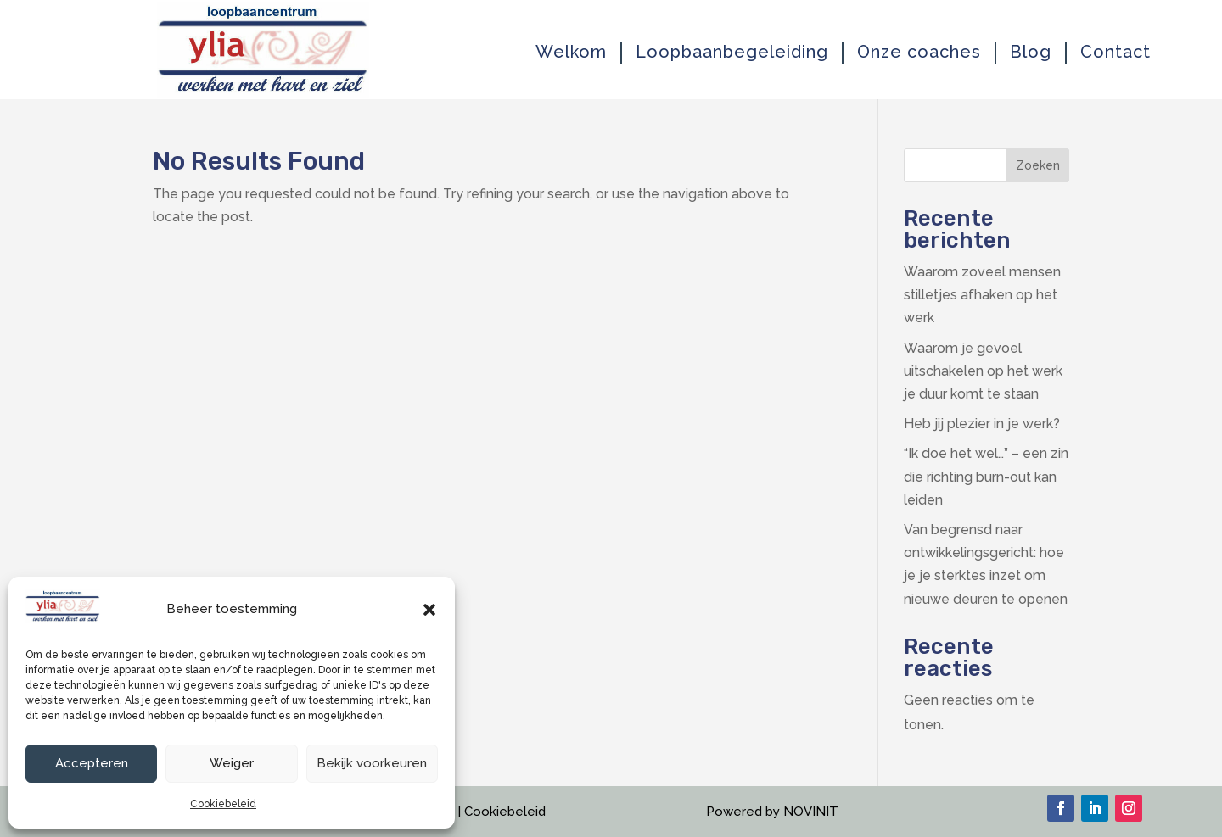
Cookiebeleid (223, 804)
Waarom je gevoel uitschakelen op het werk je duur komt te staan (983, 371)
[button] (429, 609)
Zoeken (1038, 165)
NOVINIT (810, 811)
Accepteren (91, 763)
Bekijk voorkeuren (372, 763)
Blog (1030, 52)
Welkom (571, 52)
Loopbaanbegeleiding (732, 52)
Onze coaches (919, 52)
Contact (1115, 52)
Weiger (232, 763)
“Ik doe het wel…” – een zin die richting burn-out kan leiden (986, 476)
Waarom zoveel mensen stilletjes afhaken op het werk (982, 295)
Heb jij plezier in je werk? (982, 424)
